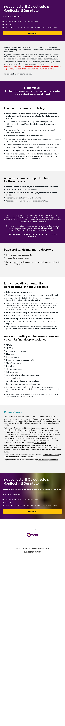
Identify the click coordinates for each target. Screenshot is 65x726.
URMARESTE (32, 33)
